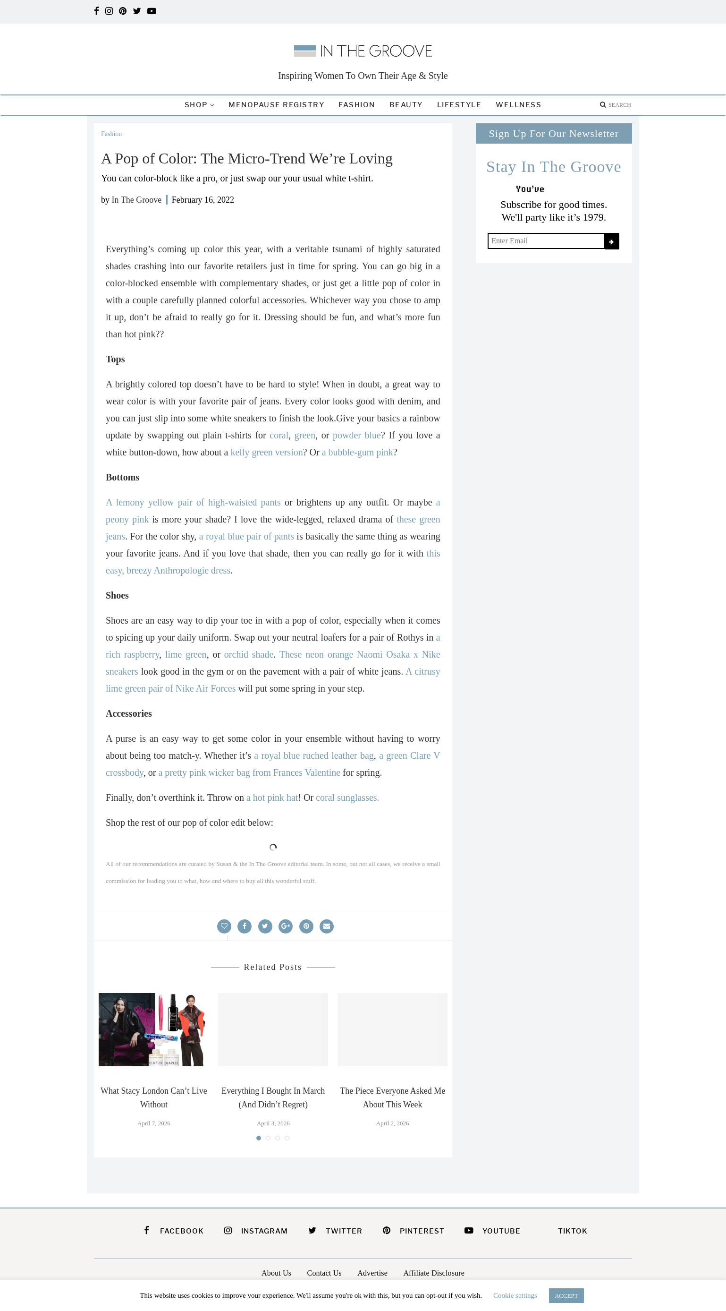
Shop (196, 105)
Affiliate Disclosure (433, 1273)
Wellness (518, 105)
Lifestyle (459, 105)
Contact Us (324, 1273)
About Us (276, 1273)
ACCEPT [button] (566, 1295)
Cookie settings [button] (515, 1295)
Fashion (356, 105)
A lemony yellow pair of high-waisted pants (193, 502)
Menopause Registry (276, 105)
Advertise (372, 1273)
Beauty (406, 105)
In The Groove (137, 200)
